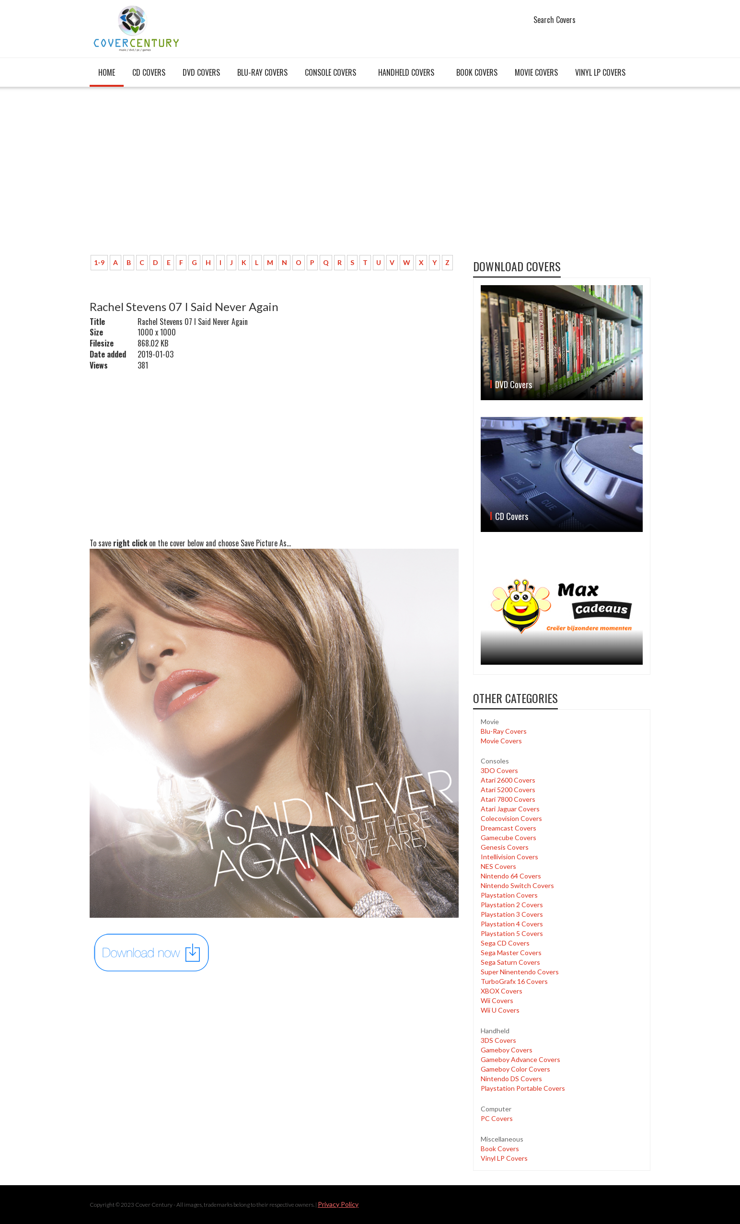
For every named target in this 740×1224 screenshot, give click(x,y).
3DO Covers (499, 770)
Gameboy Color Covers (515, 1069)
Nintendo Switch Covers (517, 885)
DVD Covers (201, 72)
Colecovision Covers (511, 818)
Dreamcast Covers (508, 828)
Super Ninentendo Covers (520, 972)
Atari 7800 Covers (508, 799)
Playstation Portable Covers (523, 1088)
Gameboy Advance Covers (520, 1059)
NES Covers (498, 866)
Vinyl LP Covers (600, 72)
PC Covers (497, 1118)
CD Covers (148, 72)
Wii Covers (497, 1000)
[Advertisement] (274, 176)
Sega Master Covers (511, 952)
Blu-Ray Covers (262, 72)
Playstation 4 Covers (512, 924)
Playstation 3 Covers (512, 914)
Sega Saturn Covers (510, 962)
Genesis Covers (505, 847)
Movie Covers (536, 72)
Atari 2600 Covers (508, 780)
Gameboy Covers (506, 1050)
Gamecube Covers (508, 837)
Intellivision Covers (509, 857)
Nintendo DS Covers (511, 1078)
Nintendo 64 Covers (511, 876)
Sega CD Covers (505, 943)
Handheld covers (406, 72)
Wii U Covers (500, 1010)
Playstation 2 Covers (512, 905)
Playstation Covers (509, 895)
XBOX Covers (501, 991)
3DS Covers (498, 1040)
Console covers (330, 72)
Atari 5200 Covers (508, 789)
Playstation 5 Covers (512, 933)
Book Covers (476, 72)
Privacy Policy (338, 1204)
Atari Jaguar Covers (510, 809)
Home (106, 72)
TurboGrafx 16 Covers (514, 981)
